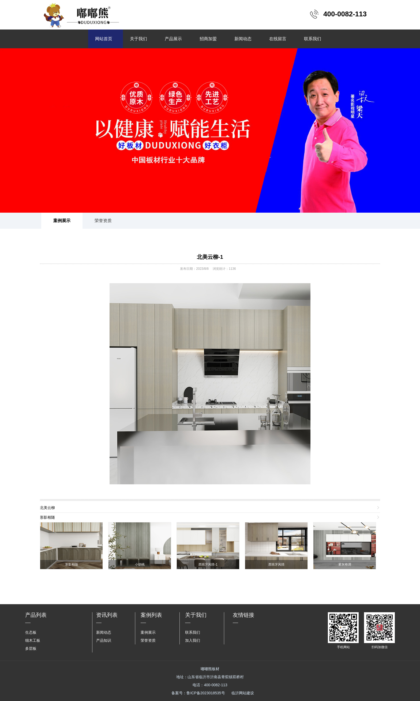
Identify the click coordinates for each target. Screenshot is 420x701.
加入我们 (192, 640)
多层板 (30, 648)
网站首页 (103, 38)
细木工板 (32, 640)
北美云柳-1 (210, 257)
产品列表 (36, 615)
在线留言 (277, 38)
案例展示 (61, 220)
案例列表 (151, 615)
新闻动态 (243, 38)
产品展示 (173, 38)
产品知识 (103, 640)
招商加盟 (208, 38)
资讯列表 (107, 615)
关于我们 (138, 38)
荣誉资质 (103, 220)
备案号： (198, 693)
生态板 (30, 632)
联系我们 (312, 38)
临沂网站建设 (242, 693)
